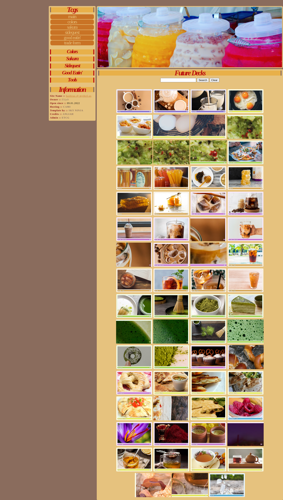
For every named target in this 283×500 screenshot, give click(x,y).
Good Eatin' (72, 37)
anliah (68, 114)
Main (72, 16)
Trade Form (72, 43)
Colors (72, 22)
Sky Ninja (76, 110)
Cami (67, 106)
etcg (65, 117)
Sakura (72, 27)
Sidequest (72, 32)
